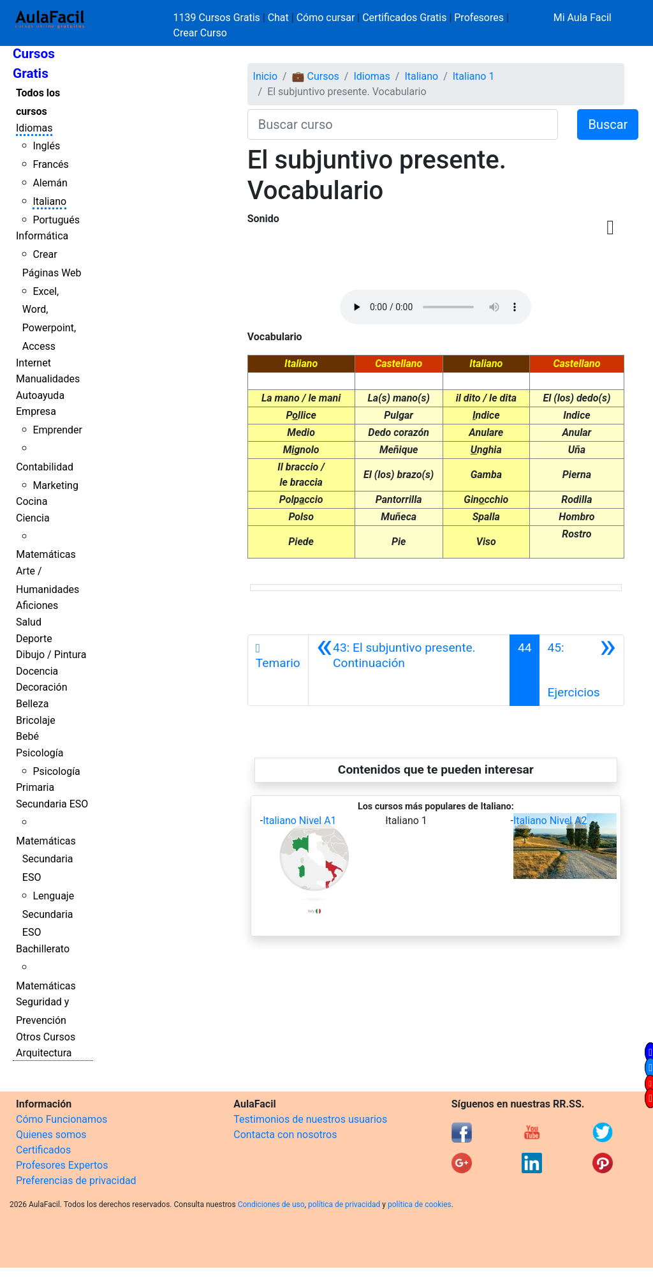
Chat (278, 17)
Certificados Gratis (404, 17)
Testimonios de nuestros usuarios (310, 1119)
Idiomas (34, 128)
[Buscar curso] (403, 124)
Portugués (56, 220)
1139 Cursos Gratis (218, 17)
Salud (28, 622)
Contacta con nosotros (285, 1135)
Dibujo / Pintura (51, 655)
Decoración (42, 687)
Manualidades (48, 379)
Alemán (50, 183)
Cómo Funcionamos (61, 1119)
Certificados (43, 1150)
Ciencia (33, 518)
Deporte (34, 639)
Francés (50, 164)
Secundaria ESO (52, 804)
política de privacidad (344, 1204)
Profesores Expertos (62, 1165)
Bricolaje (35, 720)
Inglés (46, 146)
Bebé (27, 736)
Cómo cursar (326, 17)
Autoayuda (40, 395)
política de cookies (419, 1204)
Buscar (607, 124)
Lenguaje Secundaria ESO (48, 914)
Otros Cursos (45, 1037)
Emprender (57, 430)
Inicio (265, 76)
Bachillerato (43, 949)
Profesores (479, 17)
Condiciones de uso (271, 1204)
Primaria (35, 787)
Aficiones (37, 605)
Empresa (36, 411)
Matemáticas (46, 554)
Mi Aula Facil (583, 17)
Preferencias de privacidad (76, 1180)
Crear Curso (200, 33)
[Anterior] (409, 670)
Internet (33, 363)
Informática (42, 236)
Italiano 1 (474, 76)
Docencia (37, 671)
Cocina (31, 501)
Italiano (49, 201)
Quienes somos (51, 1135)
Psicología (39, 753)
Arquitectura (43, 1053)
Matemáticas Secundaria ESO (46, 859)
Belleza (32, 704)
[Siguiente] (581, 670)
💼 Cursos (315, 76)
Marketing (55, 485)
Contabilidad (44, 467)
